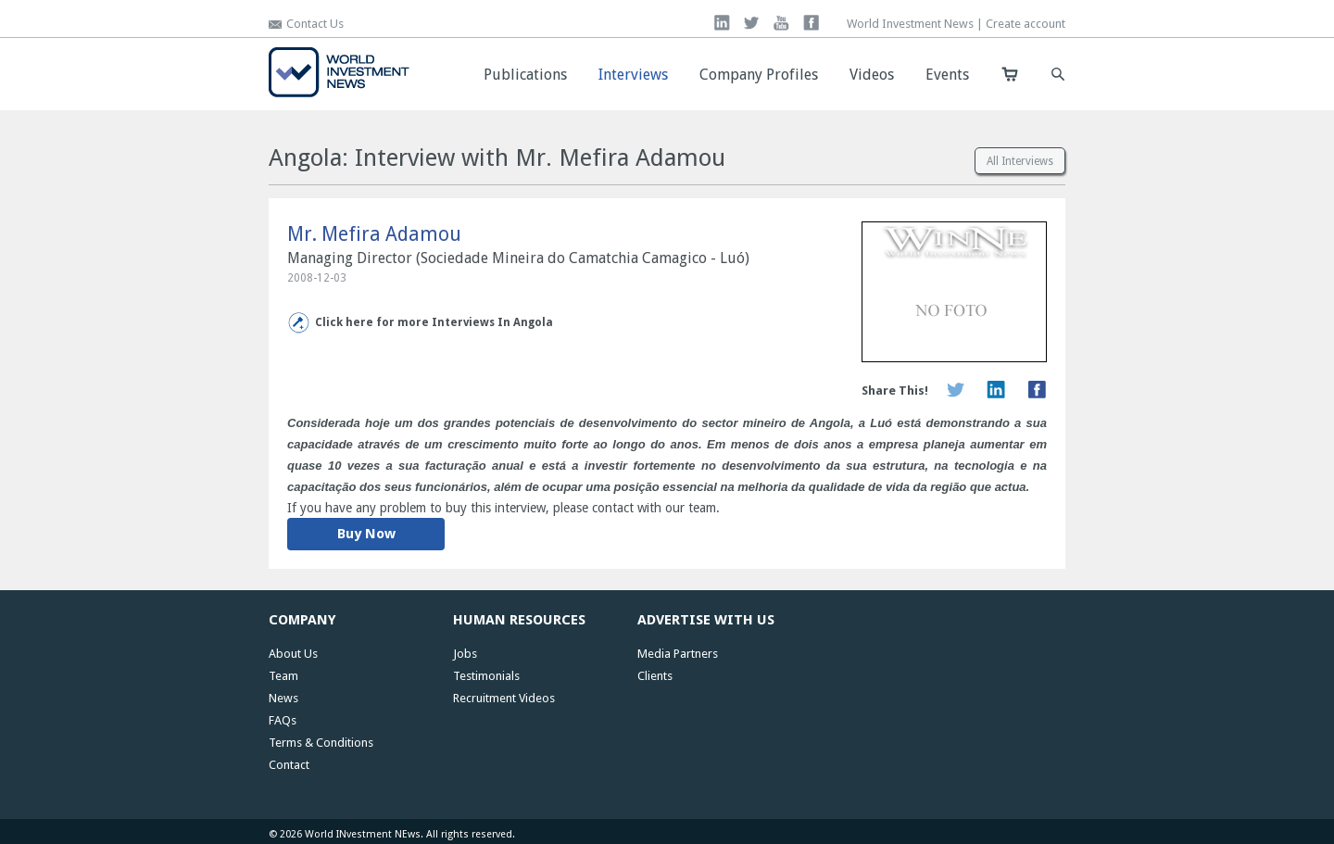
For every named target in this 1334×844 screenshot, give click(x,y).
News (283, 698)
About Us (293, 654)
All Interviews (1020, 161)
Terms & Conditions (321, 743)
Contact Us (315, 24)
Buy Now (366, 533)
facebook (811, 23)
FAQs (282, 720)
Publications (525, 74)
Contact (289, 765)
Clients (655, 676)
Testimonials (486, 676)
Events (947, 74)
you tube (781, 23)
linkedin (722, 23)
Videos (871, 74)
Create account (1025, 24)
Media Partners (677, 654)
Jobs (465, 654)
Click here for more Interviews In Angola (434, 322)
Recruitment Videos (504, 698)
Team (283, 676)
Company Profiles (758, 74)
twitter (752, 23)
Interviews (633, 74)
